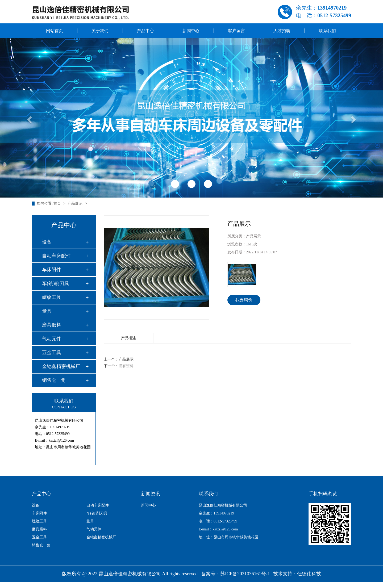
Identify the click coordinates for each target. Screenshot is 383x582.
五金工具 (51, 352)
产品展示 (76, 204)
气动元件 (51, 338)
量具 (47, 311)
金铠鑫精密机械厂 (61, 366)
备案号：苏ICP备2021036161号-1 (235, 573)
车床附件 (51, 269)
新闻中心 (190, 30)
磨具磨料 (51, 325)
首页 (57, 204)
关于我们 (100, 30)
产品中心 (145, 30)
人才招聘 (281, 30)
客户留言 (236, 30)
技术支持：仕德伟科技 (297, 573)
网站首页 (54, 30)
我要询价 (243, 300)
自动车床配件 (56, 255)
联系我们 (327, 30)
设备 (47, 242)
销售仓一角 (54, 380)
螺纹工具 (51, 297)
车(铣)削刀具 (55, 283)
